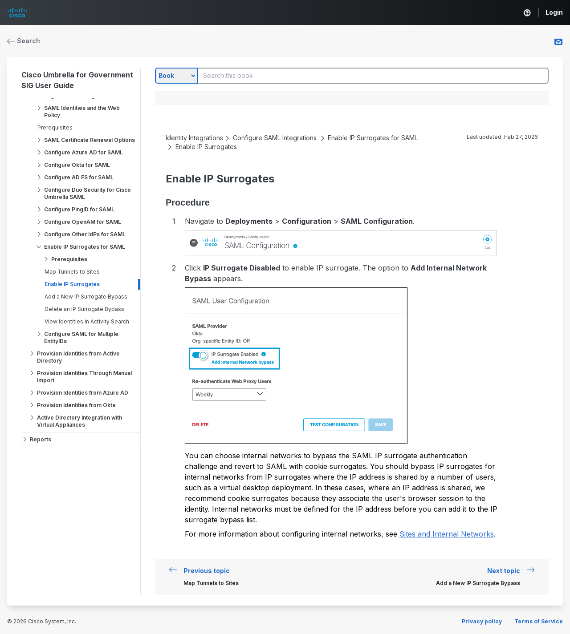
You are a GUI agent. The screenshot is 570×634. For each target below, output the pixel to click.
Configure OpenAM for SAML (82, 221)
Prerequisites (55, 127)
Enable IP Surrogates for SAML (84, 246)
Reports (40, 439)
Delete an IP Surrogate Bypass (84, 309)
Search (23, 40)
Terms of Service (538, 621)
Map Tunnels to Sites (72, 271)
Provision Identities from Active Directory (78, 357)
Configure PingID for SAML (79, 209)
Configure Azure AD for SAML (83, 152)
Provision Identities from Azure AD (82, 392)
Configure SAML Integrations (275, 137)
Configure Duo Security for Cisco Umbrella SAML (87, 193)
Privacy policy (482, 621)
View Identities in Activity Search (87, 321)
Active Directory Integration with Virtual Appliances (79, 421)
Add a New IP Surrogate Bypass (86, 296)
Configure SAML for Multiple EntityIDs (81, 337)
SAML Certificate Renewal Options (89, 140)
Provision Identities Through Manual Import (84, 377)
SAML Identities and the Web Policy (82, 111)
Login (554, 12)
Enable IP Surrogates (72, 284)
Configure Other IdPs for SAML (85, 234)
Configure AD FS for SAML (79, 177)
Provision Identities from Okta (76, 405)
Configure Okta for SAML (77, 165)
